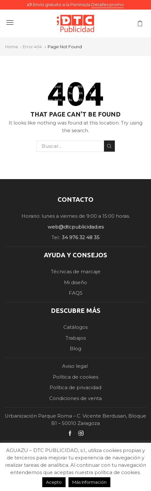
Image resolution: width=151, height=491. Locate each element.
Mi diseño (75, 282)
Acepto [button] (54, 482)
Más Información (89, 482)
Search (109, 146)
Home (11, 46)
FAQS (76, 293)
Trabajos (76, 338)
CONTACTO (75, 199)
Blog (75, 348)
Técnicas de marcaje (75, 272)
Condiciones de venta (75, 398)
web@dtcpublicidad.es (76, 227)
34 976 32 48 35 (80, 237)
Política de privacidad (75, 387)
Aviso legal (75, 366)
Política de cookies (75, 377)
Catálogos (75, 327)
